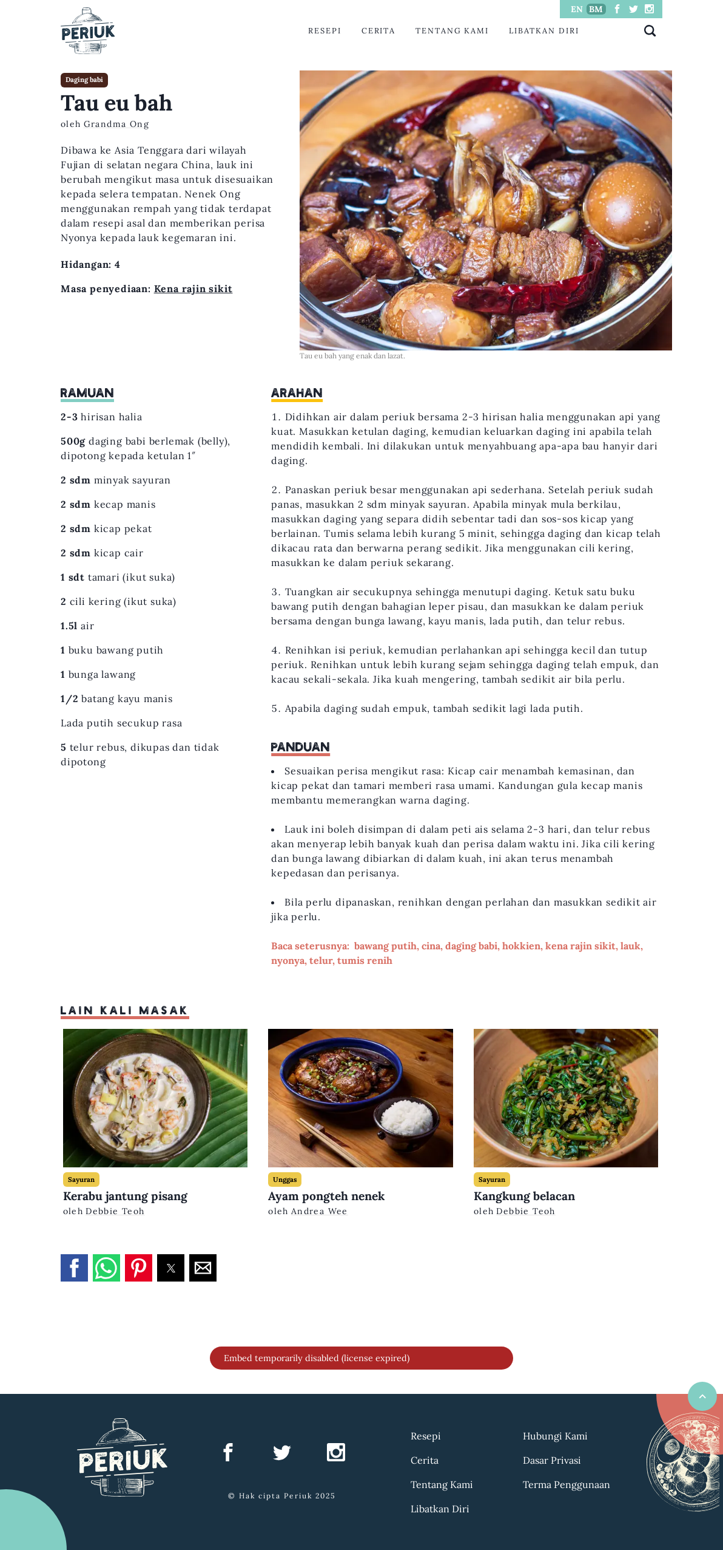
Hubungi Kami (555, 1436)
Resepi (324, 31)
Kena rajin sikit (193, 288)
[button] (74, 1268)
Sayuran (81, 1179)
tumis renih (364, 960)
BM (596, 9)
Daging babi (84, 79)
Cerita (379, 31)
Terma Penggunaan (566, 1484)
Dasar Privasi (552, 1460)
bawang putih (385, 946)
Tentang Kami (452, 31)
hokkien (521, 946)
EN (577, 9)
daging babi (471, 946)
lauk (630, 946)
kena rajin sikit (580, 946)
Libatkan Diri (544, 31)
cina (431, 946)
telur (320, 960)
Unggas (285, 1179)
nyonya (287, 960)
